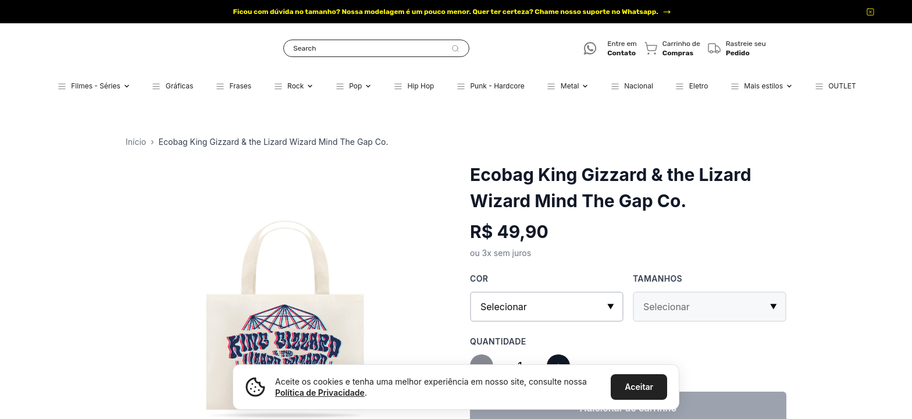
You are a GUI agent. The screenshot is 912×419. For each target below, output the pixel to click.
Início (136, 142)
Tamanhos (657, 278)
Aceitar (639, 387)
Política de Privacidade (320, 392)
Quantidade (498, 341)
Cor (479, 278)
